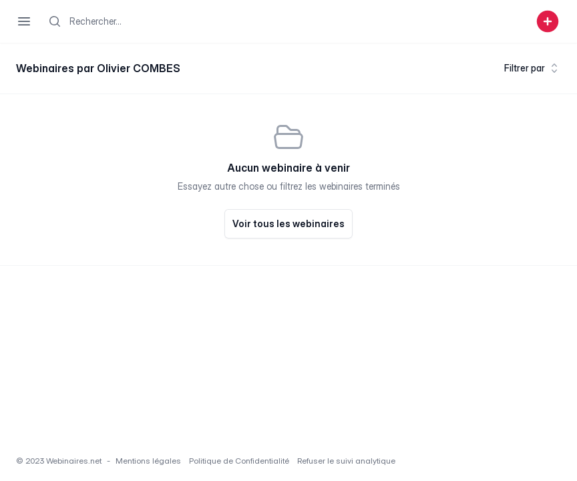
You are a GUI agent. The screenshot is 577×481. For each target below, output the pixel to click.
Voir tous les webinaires (288, 223)
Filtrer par (532, 68)
